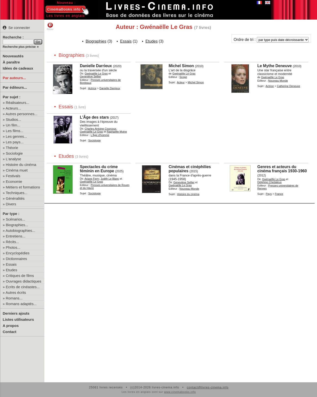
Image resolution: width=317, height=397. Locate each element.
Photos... (13, 247)
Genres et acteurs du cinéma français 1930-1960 (282, 169)
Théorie (12, 148)
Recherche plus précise (19, 47)
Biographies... (17, 225)
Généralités (15, 198)
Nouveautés (13, 56)
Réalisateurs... (17, 102)
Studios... (13, 119)
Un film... (13, 125)
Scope (183, 76)
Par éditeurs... (15, 87)
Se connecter (16, 27)
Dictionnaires (16, 259)
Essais (11, 264)
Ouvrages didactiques (23, 281)
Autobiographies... (20, 230)
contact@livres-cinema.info (207, 387)
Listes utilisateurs (18, 319)
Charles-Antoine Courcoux (100, 128)
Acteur (181, 82)
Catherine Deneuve (288, 86)
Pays (269, 193)
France (279, 193)
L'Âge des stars (94, 117)
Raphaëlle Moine (117, 131)
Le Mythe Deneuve (274, 66)
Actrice (92, 88)
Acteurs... (13, 108)
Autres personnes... (21, 114)
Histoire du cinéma (21, 164)
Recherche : (13, 37)
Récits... (12, 242)
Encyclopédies (18, 253)
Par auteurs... (14, 78)
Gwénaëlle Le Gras (96, 73)
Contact (9, 332)
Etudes (11, 270)
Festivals (13, 176)
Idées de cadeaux (18, 68)
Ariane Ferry (92, 178)
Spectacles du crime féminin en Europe (99, 169)
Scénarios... (15, 219)
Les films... (15, 131)
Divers (11, 204)
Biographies (95, 41)
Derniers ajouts (16, 313)
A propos (11, 325)
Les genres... (16, 136)
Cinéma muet (17, 170)
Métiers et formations (23, 187)
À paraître (11, 62)
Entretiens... (15, 236)
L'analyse (13, 159)
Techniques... (16, 193)
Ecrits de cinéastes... (23, 287)
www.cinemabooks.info (180, 391)
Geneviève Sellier (90, 76)
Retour (50, 26)
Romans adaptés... (21, 304)
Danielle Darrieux (96, 66)
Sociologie (14, 153)
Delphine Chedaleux (269, 182)
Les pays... (15, 142)
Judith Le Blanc (110, 178)
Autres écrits (16, 292)
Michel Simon (181, 66)
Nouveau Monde (278, 80)
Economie (14, 181)
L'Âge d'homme (100, 135)
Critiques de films (20, 275)
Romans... (14, 298)
